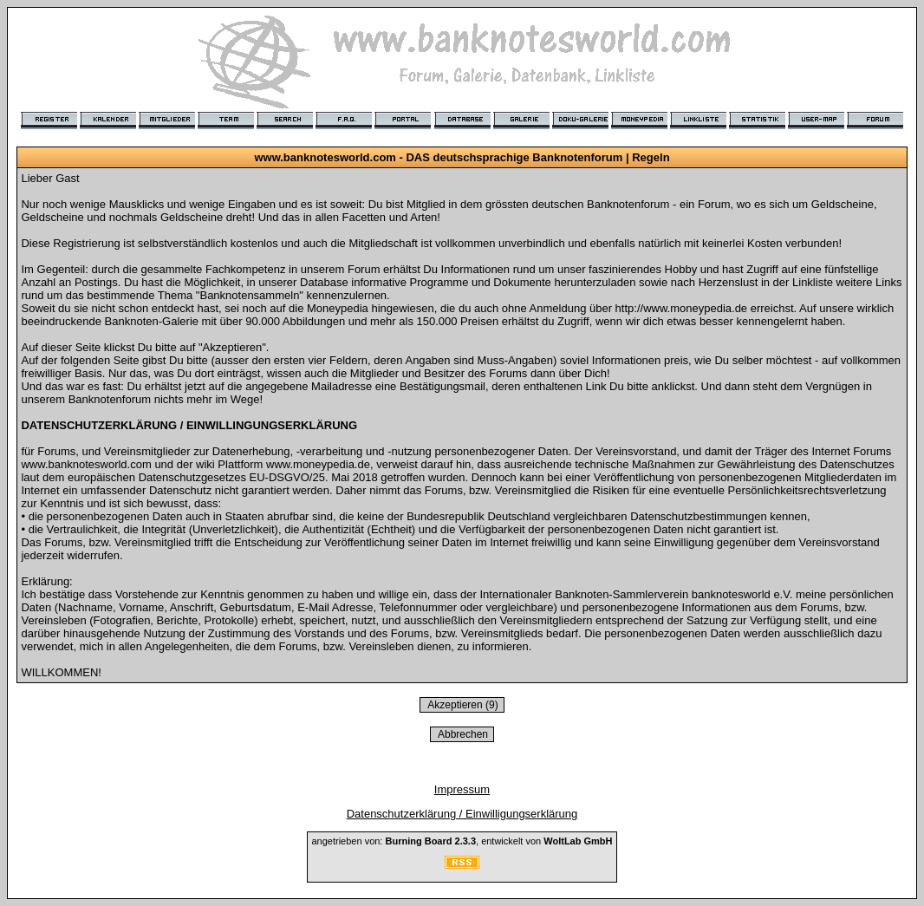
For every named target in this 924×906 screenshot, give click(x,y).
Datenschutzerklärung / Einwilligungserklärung (462, 813)
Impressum (462, 789)
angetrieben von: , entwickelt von (461, 841)
